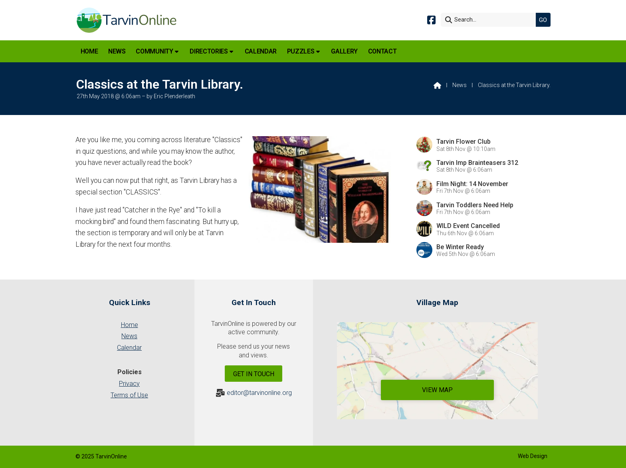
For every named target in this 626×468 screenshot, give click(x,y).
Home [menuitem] (89, 51)
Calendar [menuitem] (261, 51)
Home (129, 325)
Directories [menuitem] (209, 51)
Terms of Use (129, 395)
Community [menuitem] (154, 51)
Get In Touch (253, 374)
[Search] (490, 20)
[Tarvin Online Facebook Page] (431, 19)
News (459, 85)
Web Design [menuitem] (532, 456)
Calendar (129, 347)
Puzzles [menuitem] (301, 51)
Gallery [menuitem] (344, 51)
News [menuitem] (117, 51)
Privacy (129, 383)
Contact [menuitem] (382, 51)
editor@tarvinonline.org (259, 393)
